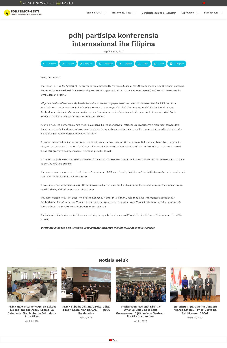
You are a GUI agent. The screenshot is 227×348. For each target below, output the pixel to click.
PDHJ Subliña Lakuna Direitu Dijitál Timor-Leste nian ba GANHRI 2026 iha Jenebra (86, 310)
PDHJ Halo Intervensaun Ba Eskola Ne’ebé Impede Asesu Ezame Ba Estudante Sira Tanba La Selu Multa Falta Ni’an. (32, 311)
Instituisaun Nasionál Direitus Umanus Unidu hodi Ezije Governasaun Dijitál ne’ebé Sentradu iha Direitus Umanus (140, 311)
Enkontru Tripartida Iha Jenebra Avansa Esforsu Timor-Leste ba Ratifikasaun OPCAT (195, 310)
